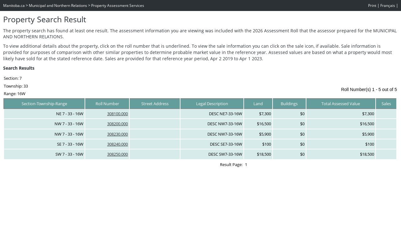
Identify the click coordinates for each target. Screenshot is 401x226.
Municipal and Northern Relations (58, 5)
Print (372, 5)
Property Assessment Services (117, 5)
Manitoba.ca (14, 5)
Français (387, 5)
